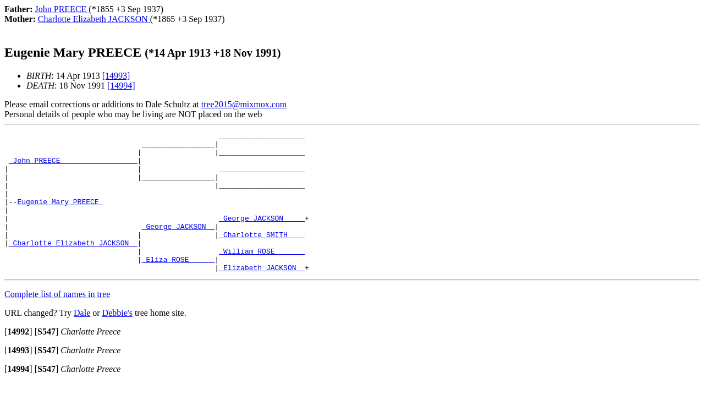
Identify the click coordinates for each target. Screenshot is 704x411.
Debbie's (117, 341)
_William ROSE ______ (262, 276)
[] (18, 359)
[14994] (121, 85)
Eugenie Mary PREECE (60, 216)
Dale (82, 341)
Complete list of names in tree (57, 322)
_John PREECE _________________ (73, 167)
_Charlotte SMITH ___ (262, 256)
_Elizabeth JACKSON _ (262, 295)
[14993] (116, 75)
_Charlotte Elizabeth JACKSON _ (73, 266)
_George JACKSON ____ (262, 236)
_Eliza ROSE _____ (178, 286)
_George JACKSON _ (178, 246)
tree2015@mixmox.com (244, 104)
